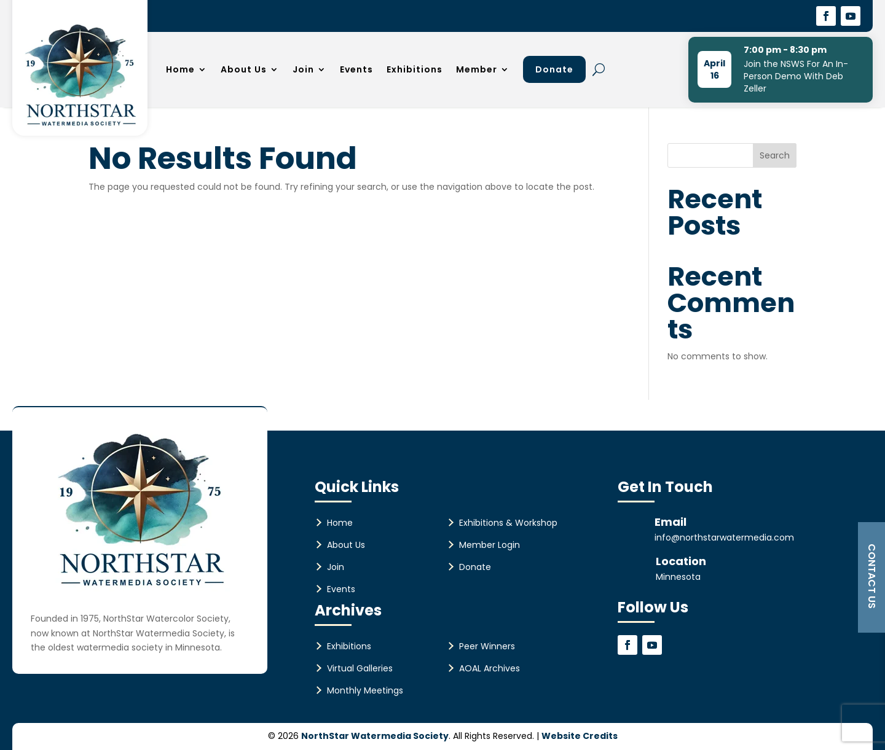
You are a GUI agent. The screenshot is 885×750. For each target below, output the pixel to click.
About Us (244, 69)
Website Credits (579, 736)
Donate (554, 69)
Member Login (489, 545)
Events (356, 69)
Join (303, 69)
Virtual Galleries (360, 668)
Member (476, 69)
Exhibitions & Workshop (508, 523)
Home (180, 69)
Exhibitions (414, 69)
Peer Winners (487, 646)
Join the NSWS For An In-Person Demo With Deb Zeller (796, 76)
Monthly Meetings (365, 690)
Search (775, 155)
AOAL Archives (489, 668)
